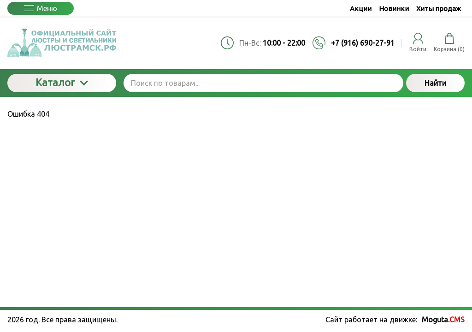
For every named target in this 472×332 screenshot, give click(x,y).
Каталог (61, 82)
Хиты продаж (438, 8)
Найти (435, 83)
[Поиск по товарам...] (263, 83)
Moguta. (443, 319)
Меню (40, 8)
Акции (361, 8)
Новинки (394, 8)
